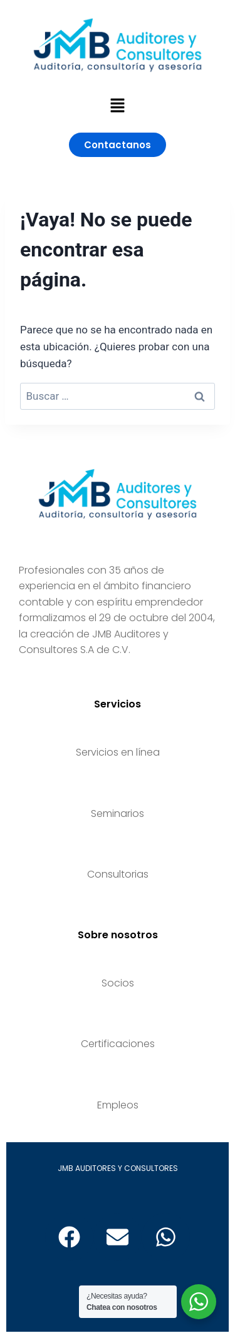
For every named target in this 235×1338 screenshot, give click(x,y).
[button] (117, 106)
